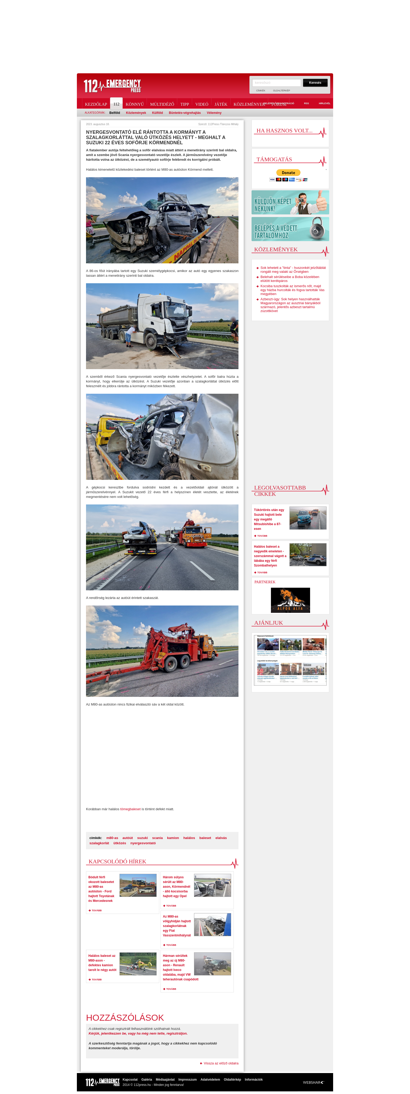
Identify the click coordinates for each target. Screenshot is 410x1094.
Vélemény (214, 113)
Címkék (260, 90)
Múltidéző (162, 103)
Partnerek (264, 582)
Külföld (157, 113)
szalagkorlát (99, 843)
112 (116, 103)
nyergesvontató (143, 843)
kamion (173, 838)
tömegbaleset (130, 809)
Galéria (146, 1079)
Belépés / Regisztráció (275, 103)
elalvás (221, 838)
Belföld (114, 113)
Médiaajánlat (165, 1079)
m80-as (112, 838)
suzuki (142, 838)
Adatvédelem (210, 1079)
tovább (97, 910)
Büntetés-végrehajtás (185, 113)
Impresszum (187, 1079)
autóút (127, 838)
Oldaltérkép (281, 90)
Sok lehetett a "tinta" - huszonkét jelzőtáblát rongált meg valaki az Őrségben (293, 270)
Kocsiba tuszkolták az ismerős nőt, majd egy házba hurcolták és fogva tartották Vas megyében (292, 290)
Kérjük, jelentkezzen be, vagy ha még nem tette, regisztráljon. (138, 1033)
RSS (303, 103)
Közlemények (249, 103)
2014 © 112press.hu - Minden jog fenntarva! (153, 1085)
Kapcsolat (130, 1079)
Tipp (184, 103)
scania (157, 838)
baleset (205, 838)
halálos (189, 838)
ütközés (119, 843)
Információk (254, 1079)
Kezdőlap (96, 103)
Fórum (278, 103)
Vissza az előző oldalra (221, 1063)
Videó (201, 103)
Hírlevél (322, 103)
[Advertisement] (205, 36)
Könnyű (135, 103)
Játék (221, 103)
